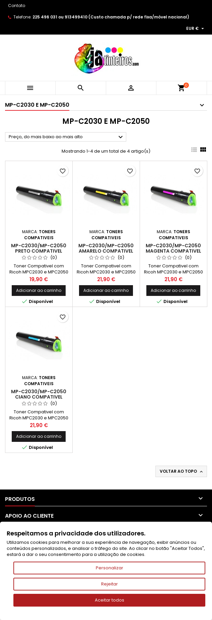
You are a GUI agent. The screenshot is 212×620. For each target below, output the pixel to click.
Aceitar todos (109, 600)
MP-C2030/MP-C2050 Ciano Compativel (38, 394)
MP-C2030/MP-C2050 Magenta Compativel (173, 248)
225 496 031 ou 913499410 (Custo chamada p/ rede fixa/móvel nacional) (110, 17)
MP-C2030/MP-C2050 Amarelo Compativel (106, 248)
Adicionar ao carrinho (38, 290)
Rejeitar (109, 584)
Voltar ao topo (182, 471)
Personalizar (109, 568)
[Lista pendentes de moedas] (196, 28)
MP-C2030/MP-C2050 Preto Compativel (38, 248)
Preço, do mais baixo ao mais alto (67, 137)
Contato (16, 5)
